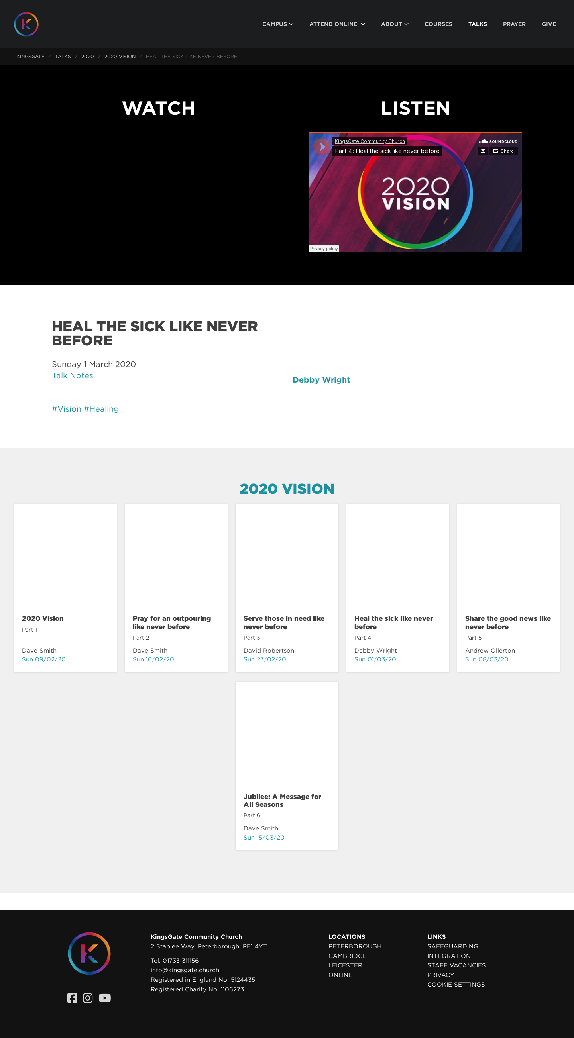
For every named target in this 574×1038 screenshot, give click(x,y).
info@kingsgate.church (185, 970)
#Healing (101, 409)
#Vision (66, 409)
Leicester (345, 965)
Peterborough (354, 946)
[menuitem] (277, 24)
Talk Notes (72, 375)
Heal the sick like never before (393, 622)
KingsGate (30, 56)
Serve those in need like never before (284, 622)
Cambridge (347, 956)
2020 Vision (120, 56)
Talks (63, 56)
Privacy (440, 975)
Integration (449, 956)
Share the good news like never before (508, 622)
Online (340, 975)
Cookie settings (456, 984)
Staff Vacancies (456, 965)
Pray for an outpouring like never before (172, 622)
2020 (87, 56)
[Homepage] (32, 24)
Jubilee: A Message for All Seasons (282, 800)
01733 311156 (181, 960)
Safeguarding (452, 946)
